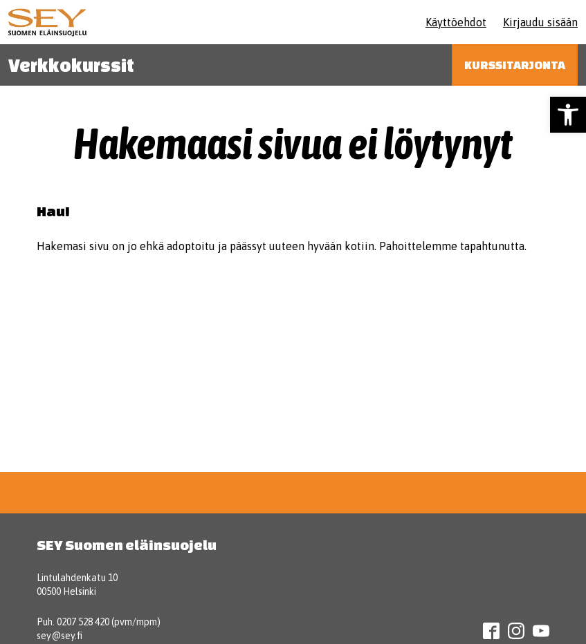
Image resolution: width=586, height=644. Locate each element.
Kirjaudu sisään (540, 22)
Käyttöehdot (455, 22)
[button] (568, 115)
